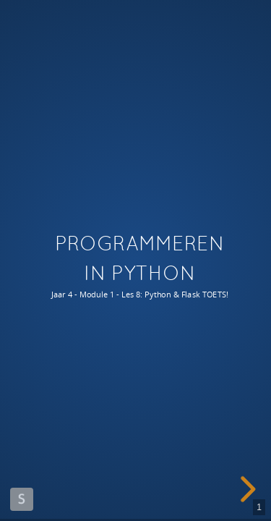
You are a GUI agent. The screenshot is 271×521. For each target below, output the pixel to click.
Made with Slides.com (21, 499)
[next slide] (246, 489)
